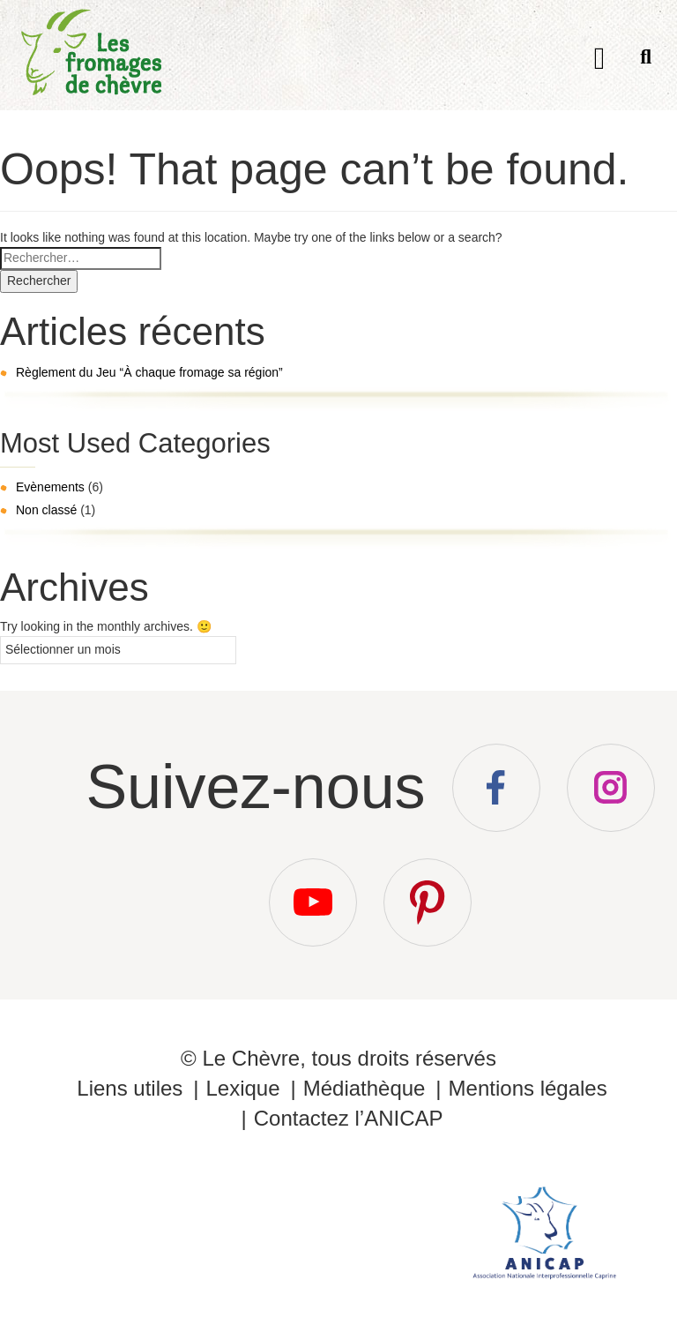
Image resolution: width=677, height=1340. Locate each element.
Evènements (50, 487)
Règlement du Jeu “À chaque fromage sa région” (149, 372)
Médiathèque (364, 1088)
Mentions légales (528, 1088)
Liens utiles (129, 1088)
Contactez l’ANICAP (348, 1118)
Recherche (645, 60)
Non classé (46, 510)
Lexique (242, 1088)
